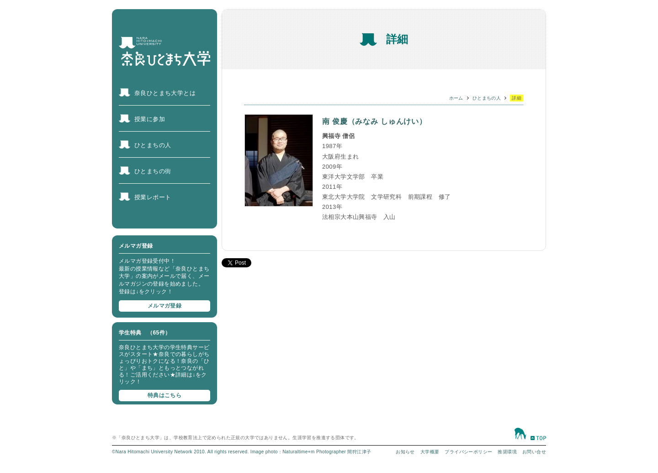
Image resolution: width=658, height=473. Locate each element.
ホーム (456, 98)
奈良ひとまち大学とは (165, 93)
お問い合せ (534, 451)
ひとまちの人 (152, 145)
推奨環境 (507, 451)
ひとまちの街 (152, 171)
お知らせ (405, 451)
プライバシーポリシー (468, 451)
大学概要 (430, 451)
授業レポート (152, 197)
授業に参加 (149, 119)
